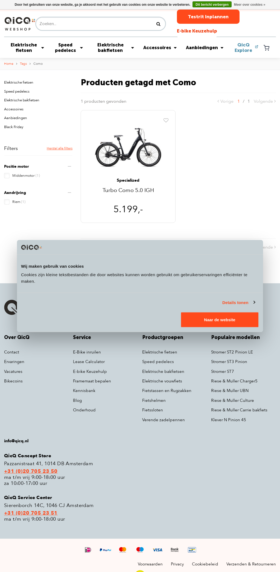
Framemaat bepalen (92, 381)
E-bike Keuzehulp (197, 31)
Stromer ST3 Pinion (229, 361)
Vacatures (13, 371)
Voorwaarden (150, 564)
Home (8, 63)
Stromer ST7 (222, 371)
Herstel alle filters (59, 148)
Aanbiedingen (204, 47)
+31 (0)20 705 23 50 (31, 471)
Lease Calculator (89, 361)
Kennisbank (84, 390)
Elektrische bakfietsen (115, 47)
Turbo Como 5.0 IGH (128, 191)
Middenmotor (26, 175)
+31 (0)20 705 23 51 (31, 513)
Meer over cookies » (249, 5)
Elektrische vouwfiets (162, 381)
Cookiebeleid (205, 564)
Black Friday (13, 127)
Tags (23, 63)
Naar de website (219, 319)
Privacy (177, 564)
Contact (11, 352)
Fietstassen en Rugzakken (166, 390)
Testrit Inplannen (208, 16)
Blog (77, 400)
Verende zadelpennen (163, 420)
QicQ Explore (243, 47)
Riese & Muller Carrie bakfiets (239, 410)
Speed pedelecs (69, 47)
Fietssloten (152, 410)
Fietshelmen (154, 400)
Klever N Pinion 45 (228, 420)
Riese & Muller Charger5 (234, 381)
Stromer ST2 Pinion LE (232, 352)
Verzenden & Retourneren (251, 564)
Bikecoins (13, 381)
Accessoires (160, 47)
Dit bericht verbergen (212, 5)
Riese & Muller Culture (232, 400)
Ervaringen (14, 361)
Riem (18, 201)
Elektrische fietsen (27, 47)
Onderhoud (84, 410)
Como (38, 63)
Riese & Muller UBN (230, 390)
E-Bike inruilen (87, 352)
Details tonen (235, 302)
